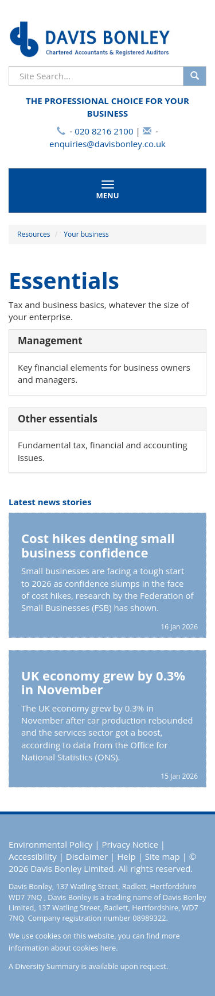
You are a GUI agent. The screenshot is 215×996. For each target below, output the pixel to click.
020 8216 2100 (104, 131)
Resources (33, 234)
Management (50, 340)
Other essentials (57, 418)
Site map (162, 856)
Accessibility (33, 856)
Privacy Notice (129, 844)
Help (126, 856)
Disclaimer (87, 856)
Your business (86, 234)
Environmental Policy (50, 844)
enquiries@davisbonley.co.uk (107, 143)
